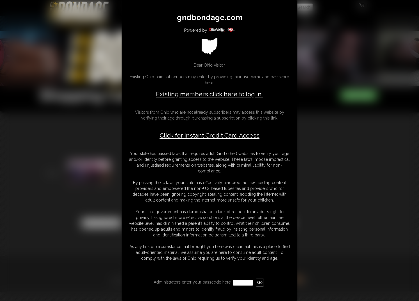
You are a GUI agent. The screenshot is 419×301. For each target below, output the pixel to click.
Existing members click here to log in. (209, 94)
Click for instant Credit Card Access (210, 135)
